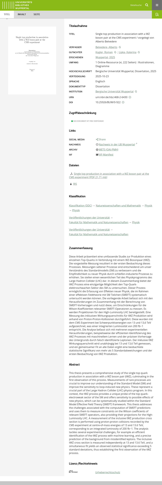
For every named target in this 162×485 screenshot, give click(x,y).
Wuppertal (102, 57)
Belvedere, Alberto (106, 47)
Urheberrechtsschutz (107, 472)
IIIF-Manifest (106, 154)
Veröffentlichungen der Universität (89, 217)
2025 (112, 57)
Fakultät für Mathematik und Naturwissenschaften (98, 222)
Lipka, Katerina (127, 52)
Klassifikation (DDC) (80, 205)
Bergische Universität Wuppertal (115, 91)
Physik (148, 205)
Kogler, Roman (104, 52)
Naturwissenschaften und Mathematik (118, 205)
